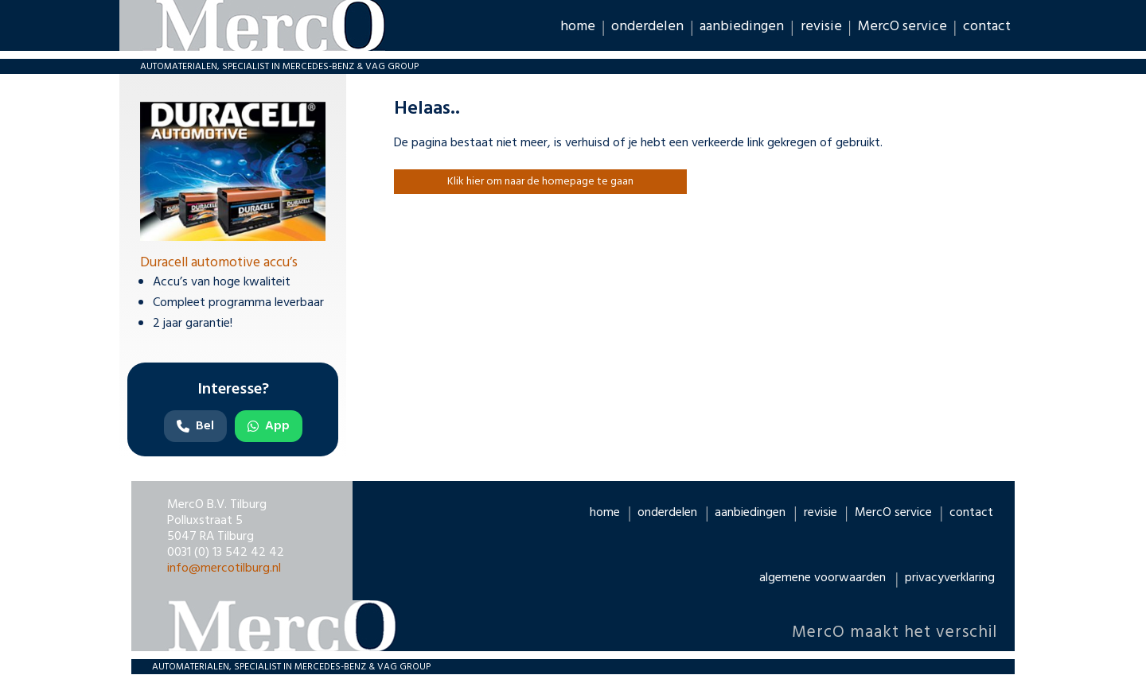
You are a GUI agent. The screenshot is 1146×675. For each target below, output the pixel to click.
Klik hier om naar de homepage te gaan (540, 182)
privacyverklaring (950, 578)
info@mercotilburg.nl (224, 568)
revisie (821, 25)
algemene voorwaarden (822, 578)
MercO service (902, 25)
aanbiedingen (742, 25)
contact (987, 25)
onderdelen (647, 25)
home (577, 25)
